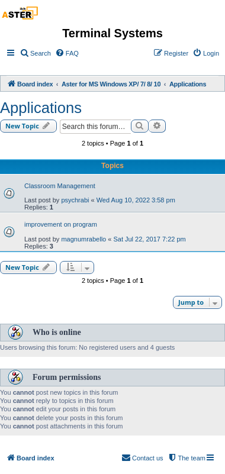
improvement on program (60, 224)
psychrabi (75, 200)
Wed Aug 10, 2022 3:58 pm (136, 200)
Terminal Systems (112, 33)
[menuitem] (35, 53)
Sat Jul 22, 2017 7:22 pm (149, 239)
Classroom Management (59, 185)
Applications (41, 107)
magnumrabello (83, 239)
